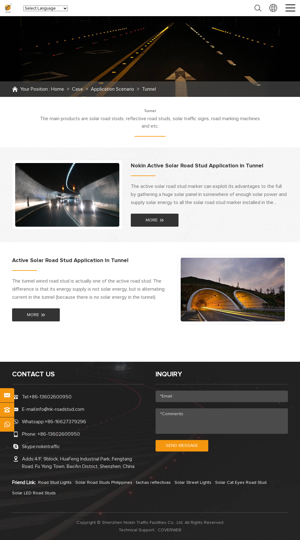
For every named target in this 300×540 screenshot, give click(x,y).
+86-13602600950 (50, 396)
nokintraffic (48, 446)
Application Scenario (112, 89)
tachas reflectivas (153, 482)
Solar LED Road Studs (34, 493)
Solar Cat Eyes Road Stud (241, 482)
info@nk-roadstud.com (60, 409)
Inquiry (169, 374)
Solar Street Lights (192, 482)
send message (182, 445)
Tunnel (149, 89)
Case (77, 89)
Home (57, 89)
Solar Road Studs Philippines (103, 482)
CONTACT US (33, 374)
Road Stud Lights (55, 482)
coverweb (169, 530)
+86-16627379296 (65, 421)
